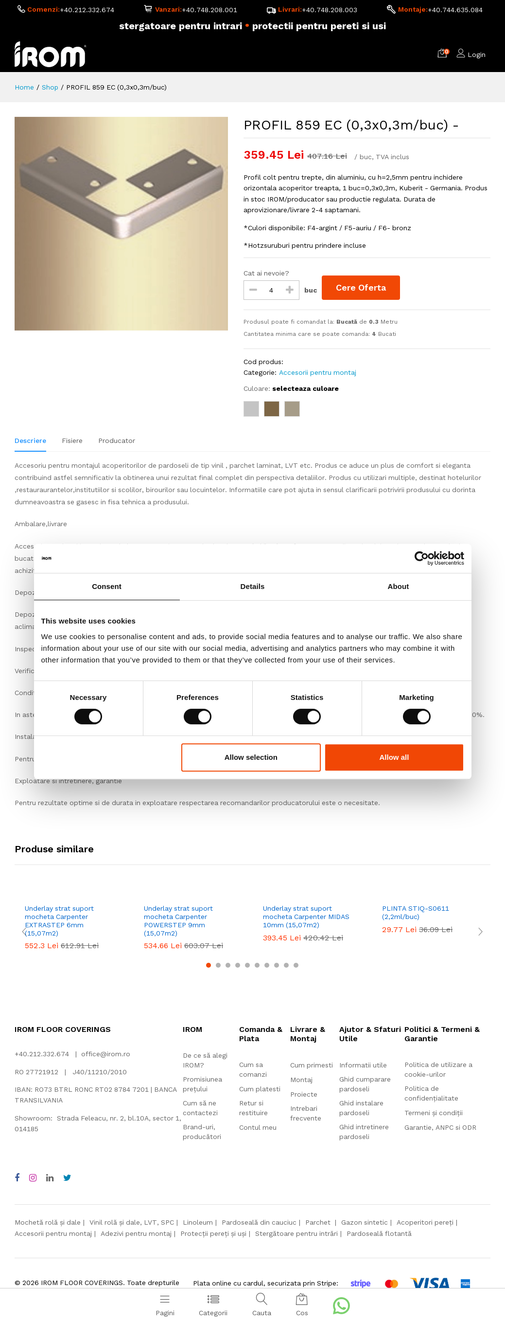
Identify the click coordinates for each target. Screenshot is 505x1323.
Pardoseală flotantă (379, 1233)
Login (477, 54)
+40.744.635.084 (455, 10)
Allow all (394, 757)
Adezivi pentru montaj (136, 1233)
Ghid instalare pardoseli (361, 1108)
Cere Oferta (361, 288)
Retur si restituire (253, 1108)
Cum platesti (259, 1089)
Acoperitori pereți (425, 1222)
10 (296, 965)
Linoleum (198, 1222)
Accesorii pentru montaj (317, 373)
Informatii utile (363, 1065)
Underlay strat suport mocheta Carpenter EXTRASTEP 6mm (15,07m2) (59, 920)
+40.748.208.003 (329, 10)
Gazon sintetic (364, 1222)
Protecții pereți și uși (213, 1233)
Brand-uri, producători (202, 1131)
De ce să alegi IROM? (205, 1060)
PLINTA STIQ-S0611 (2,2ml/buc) (415, 912)
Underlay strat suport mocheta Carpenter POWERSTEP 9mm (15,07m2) (178, 920)
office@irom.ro (105, 1054)
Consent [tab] (107, 586)
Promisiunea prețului (202, 1084)
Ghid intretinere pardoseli (364, 1132)
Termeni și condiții (433, 1113)
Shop (50, 87)
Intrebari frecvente (305, 1113)
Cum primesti (311, 1065)
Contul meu (258, 1128)
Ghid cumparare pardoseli (365, 1084)
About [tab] (398, 586)
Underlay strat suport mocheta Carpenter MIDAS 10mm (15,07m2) (306, 916)
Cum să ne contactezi (200, 1108)
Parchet (318, 1222)
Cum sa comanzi (253, 1070)
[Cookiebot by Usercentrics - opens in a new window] (421, 558)
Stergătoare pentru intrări (296, 1233)
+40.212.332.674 (87, 10)
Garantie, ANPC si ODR (440, 1128)
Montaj (301, 1080)
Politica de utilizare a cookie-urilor (438, 1070)
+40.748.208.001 (209, 10)
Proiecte (303, 1095)
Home (24, 87)
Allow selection (251, 757)
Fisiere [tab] (72, 440)
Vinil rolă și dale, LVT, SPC (131, 1222)
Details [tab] (253, 586)
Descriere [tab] (30, 440)
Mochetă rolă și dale (48, 1222)
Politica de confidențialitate (431, 1093)
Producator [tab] (116, 440)
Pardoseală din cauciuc (259, 1222)
